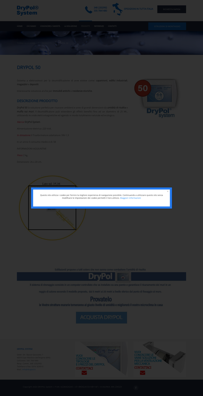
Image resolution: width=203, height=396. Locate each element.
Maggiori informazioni (130, 198)
